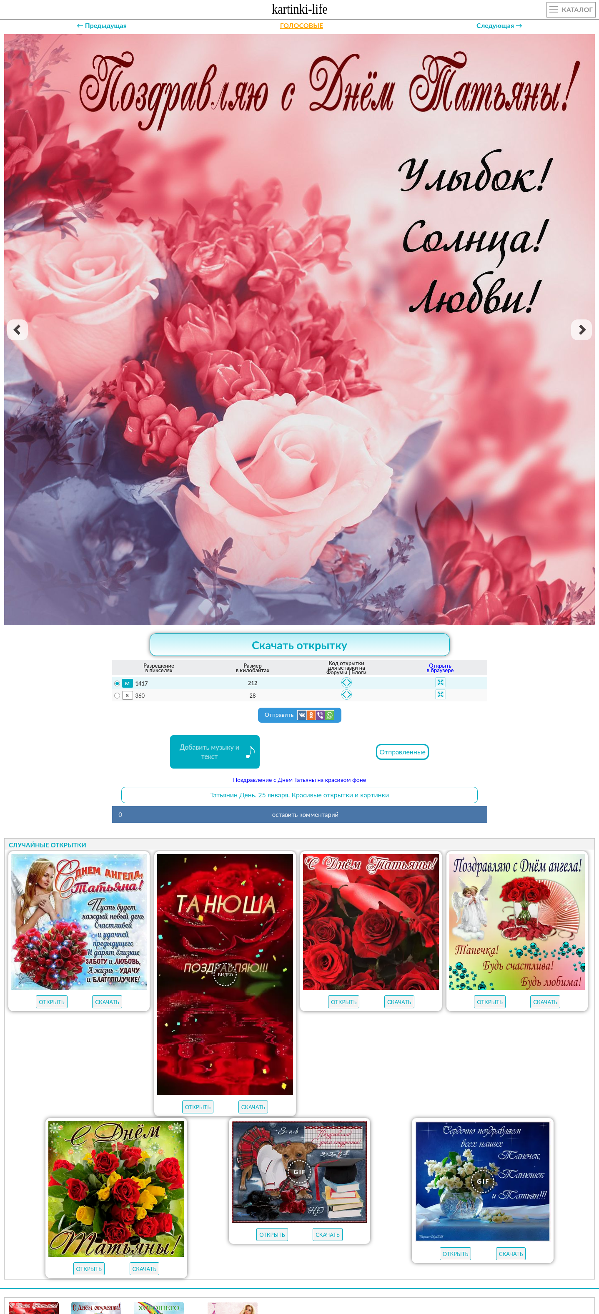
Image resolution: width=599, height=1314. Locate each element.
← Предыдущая (102, 25)
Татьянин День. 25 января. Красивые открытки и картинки (299, 795)
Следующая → (499, 25)
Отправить (300, 715)
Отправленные (402, 752)
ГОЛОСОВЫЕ (301, 25)
